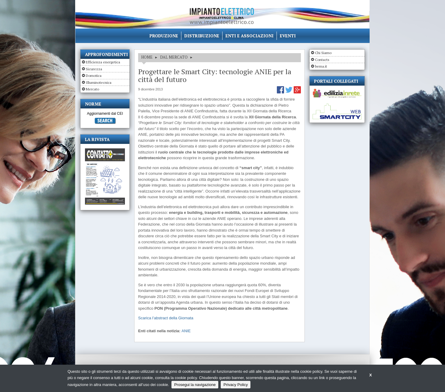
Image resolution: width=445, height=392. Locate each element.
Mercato (92, 89)
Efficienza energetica (103, 62)
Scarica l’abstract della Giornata (165, 318)
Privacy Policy (235, 384)
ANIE (186, 331)
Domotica (93, 75)
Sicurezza (94, 69)
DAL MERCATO (174, 57)
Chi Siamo (323, 52)
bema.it (321, 66)
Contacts (322, 59)
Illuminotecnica (98, 82)
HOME (147, 57)
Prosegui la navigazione (195, 384)
